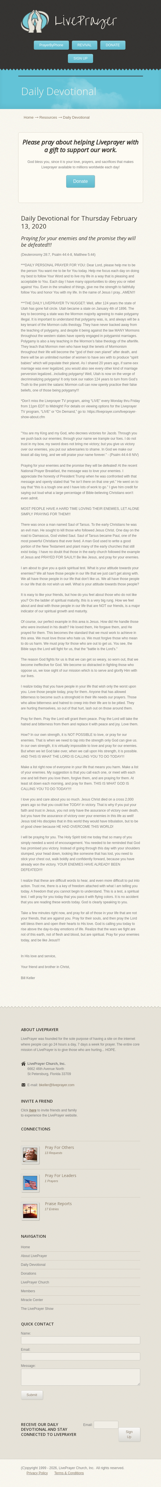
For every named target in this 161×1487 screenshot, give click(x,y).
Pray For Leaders (60, 1175)
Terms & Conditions (69, 1473)
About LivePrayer (34, 1256)
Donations (28, 1274)
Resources (48, 117)
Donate (80, 181)
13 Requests (53, 1153)
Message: (28, 1366)
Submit (32, 1395)
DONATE (113, 45)
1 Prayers (51, 1181)
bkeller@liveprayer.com (56, 1085)
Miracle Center (32, 1300)
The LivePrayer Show (37, 1309)
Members (28, 1291)
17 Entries (52, 1209)
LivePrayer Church (35, 1282)
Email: (25, 1350)
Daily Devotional (33, 1265)
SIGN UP (80, 58)
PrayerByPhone (51, 45)
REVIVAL (85, 45)
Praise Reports (58, 1203)
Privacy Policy (37, 1473)
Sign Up (129, 1434)
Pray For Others (59, 1147)
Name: (26, 1333)
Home (29, 117)
